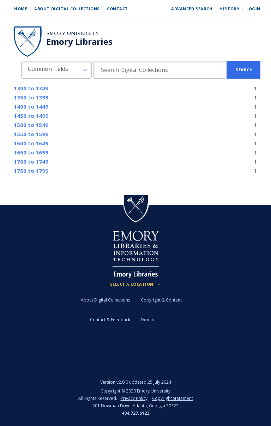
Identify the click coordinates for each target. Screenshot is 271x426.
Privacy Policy (134, 398)
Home (20, 8)
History (229, 8)
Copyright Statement (172, 398)
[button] (56, 70)
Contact (117, 8)
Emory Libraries (79, 41)
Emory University (72, 33)
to (31, 88)
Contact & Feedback (110, 320)
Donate (148, 320)
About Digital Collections (67, 8)
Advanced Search (191, 8)
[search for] (159, 70)
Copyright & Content (161, 300)
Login (253, 8)
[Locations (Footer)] (135, 284)
